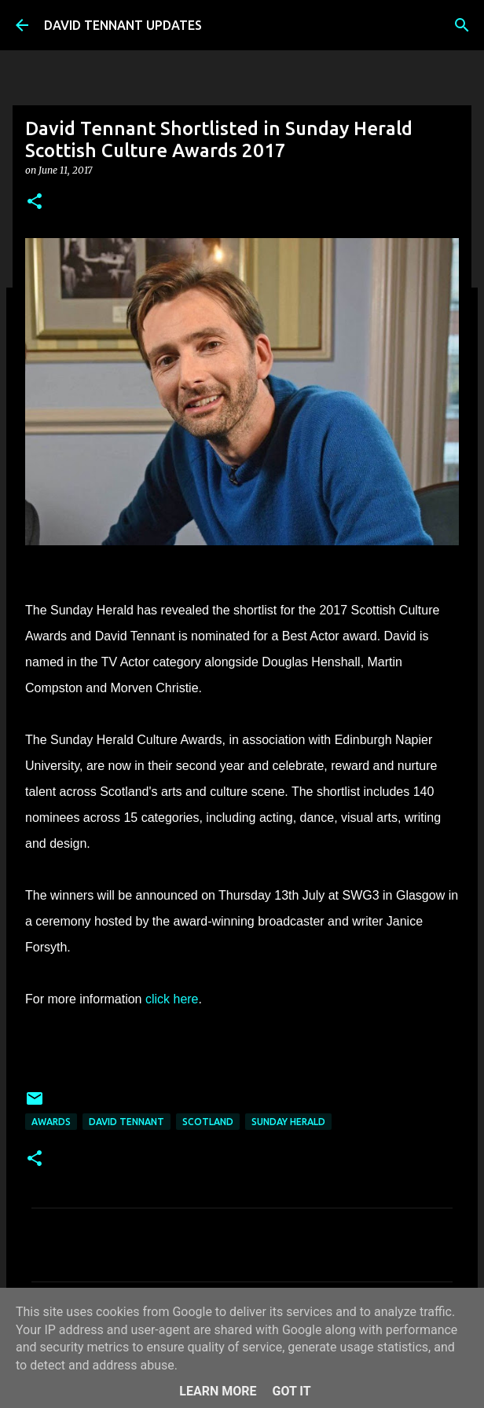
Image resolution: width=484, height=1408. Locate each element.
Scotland (207, 1121)
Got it (291, 1391)
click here (172, 999)
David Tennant (126, 1121)
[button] (34, 202)
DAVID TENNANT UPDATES (123, 25)
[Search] (462, 25)
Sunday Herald (288, 1121)
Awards (51, 1121)
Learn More (217, 1391)
